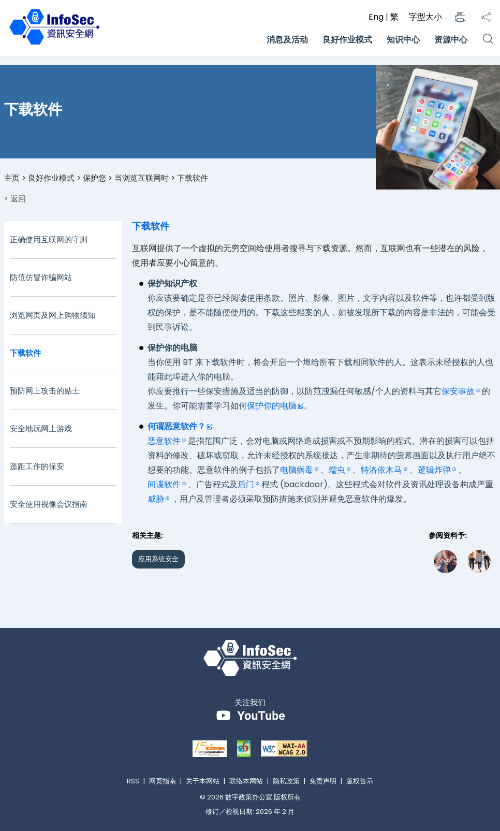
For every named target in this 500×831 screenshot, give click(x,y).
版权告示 (359, 781)
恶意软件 (164, 441)
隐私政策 (286, 781)
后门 (246, 484)
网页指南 (162, 781)
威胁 (156, 499)
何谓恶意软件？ (176, 426)
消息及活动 (287, 40)
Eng (377, 17)
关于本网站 (202, 781)
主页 (12, 177)
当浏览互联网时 (141, 177)
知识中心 (403, 40)
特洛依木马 (381, 470)
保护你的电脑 (272, 406)
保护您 (94, 177)
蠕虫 (337, 470)
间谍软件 (164, 484)
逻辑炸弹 (434, 470)
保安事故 (458, 391)
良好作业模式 (347, 40)
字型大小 (425, 17)
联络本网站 (246, 781)
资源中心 (450, 40)
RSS (133, 781)
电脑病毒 (296, 470)
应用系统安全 (158, 559)
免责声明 (323, 781)
